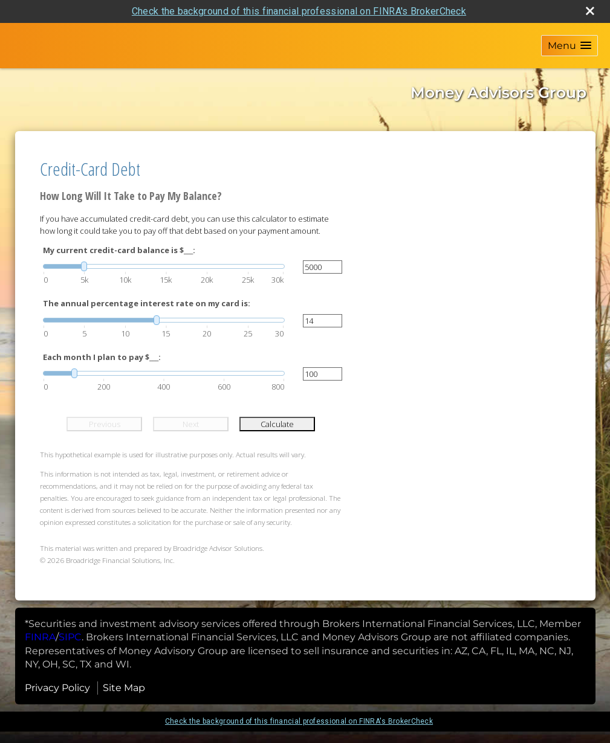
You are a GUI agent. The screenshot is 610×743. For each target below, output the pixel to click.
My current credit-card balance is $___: (119, 250)
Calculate (277, 424)
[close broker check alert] (590, 11)
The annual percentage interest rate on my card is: (146, 303)
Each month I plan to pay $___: (102, 357)
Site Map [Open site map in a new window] (124, 687)
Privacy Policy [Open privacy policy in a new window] (57, 687)
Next (191, 424)
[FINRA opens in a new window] (40, 637)
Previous (104, 424)
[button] (569, 45)
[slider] (164, 266)
